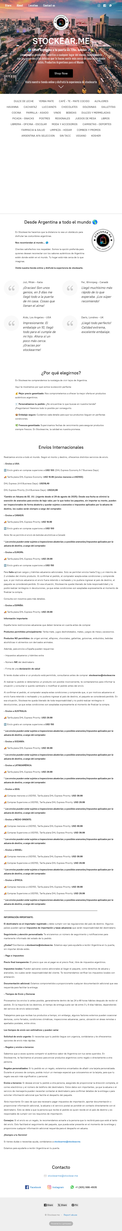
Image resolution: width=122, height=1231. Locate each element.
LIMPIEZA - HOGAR (61, 129)
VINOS (57, 112)
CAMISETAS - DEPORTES (97, 124)
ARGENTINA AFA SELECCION (38, 135)
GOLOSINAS (89, 106)
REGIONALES (62, 118)
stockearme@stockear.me (67, 1141)
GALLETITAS (108, 106)
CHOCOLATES (69, 106)
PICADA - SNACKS (23, 118)
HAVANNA (13, 106)
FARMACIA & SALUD (33, 129)
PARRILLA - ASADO (37, 112)
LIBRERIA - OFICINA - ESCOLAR (29, 124)
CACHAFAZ (30, 106)
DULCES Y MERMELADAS (95, 112)
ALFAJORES (101, 101)
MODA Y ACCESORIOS (65, 124)
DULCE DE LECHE (24, 101)
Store (8, 5)
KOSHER (96, 135)
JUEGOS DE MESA (85, 118)
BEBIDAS (71, 112)
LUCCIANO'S (49, 106)
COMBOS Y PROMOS (89, 129)
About (20, 5)
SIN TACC (65, 135)
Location (33, 5)
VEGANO (81, 135)
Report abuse (70, 1215)
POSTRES (44, 118)
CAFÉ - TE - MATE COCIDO (74, 101)
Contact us (49, 5)
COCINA (16, 112)
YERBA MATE (46, 101)
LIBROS (105, 118)
